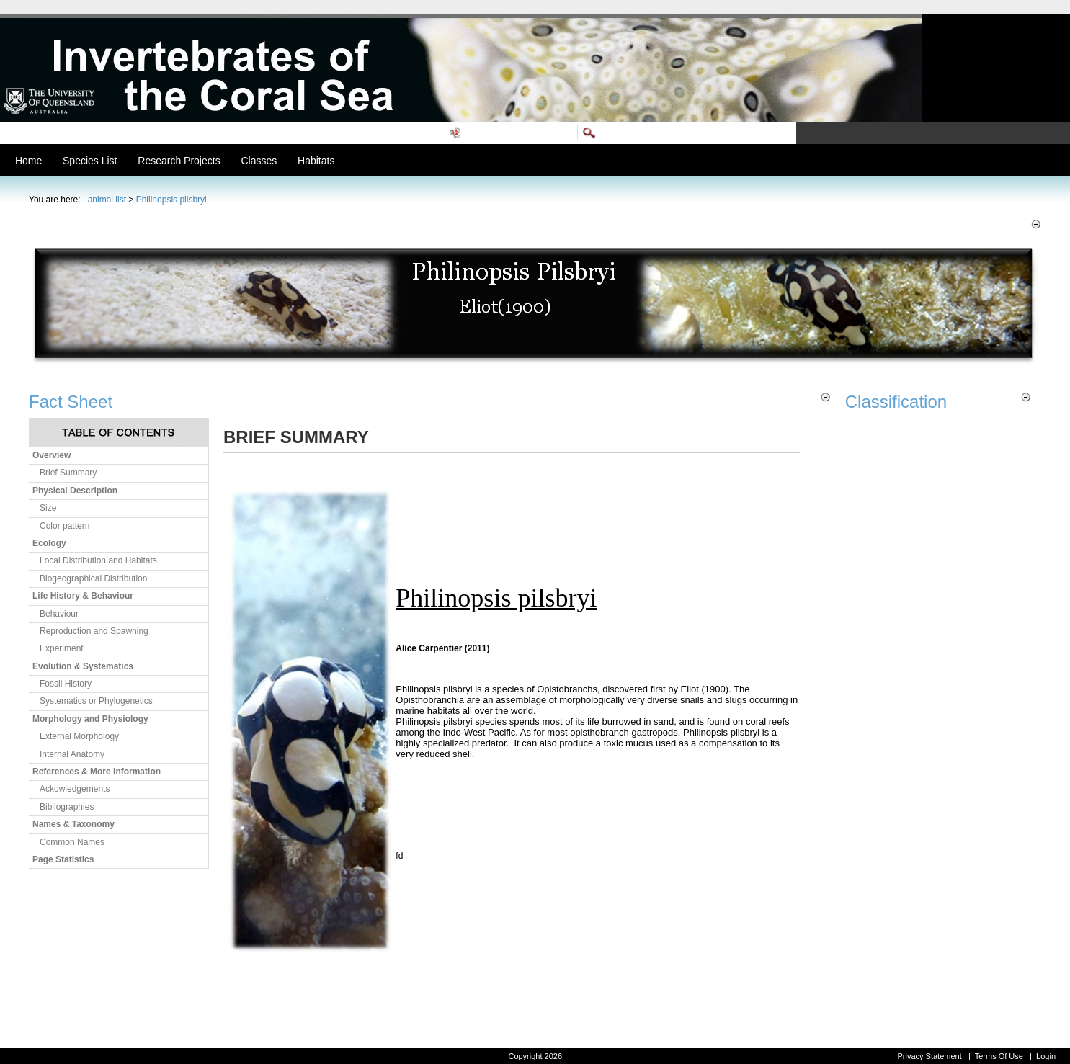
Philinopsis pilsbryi (171, 200)
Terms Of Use (999, 1056)
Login (1046, 1056)
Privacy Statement (929, 1056)
